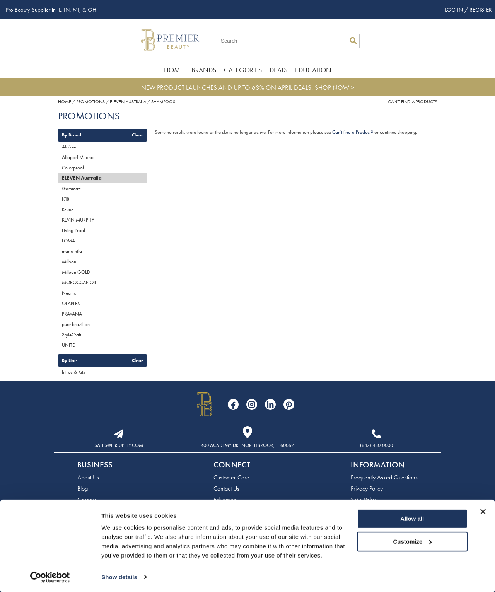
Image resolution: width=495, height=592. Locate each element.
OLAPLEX (71, 303)
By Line (69, 360)
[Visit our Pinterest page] (288, 404)
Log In (454, 10)
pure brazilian (76, 324)
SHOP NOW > (334, 87)
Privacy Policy (367, 489)
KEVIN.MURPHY (78, 220)
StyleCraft (71, 334)
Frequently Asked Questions (384, 477)
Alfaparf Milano (78, 157)
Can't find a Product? (412, 101)
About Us (88, 477)
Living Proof (73, 230)
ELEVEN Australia (82, 178)
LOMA (68, 240)
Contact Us (226, 489)
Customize (412, 541)
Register (480, 10)
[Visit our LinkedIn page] (270, 404)
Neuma (69, 293)
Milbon (69, 261)
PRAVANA (72, 314)
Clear (137, 135)
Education (313, 69)
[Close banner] (483, 511)
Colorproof (73, 167)
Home (174, 69)
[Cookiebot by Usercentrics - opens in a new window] (50, 577)
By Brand (71, 135)
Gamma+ (71, 188)
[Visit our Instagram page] (251, 404)
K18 (65, 199)
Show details (119, 576)
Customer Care (231, 477)
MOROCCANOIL (79, 282)
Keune (67, 209)
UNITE (68, 345)
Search (353, 40)
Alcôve (69, 146)
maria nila (72, 251)
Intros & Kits (73, 372)
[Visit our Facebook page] (233, 404)
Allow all (412, 518)
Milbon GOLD (76, 272)
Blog (82, 489)
